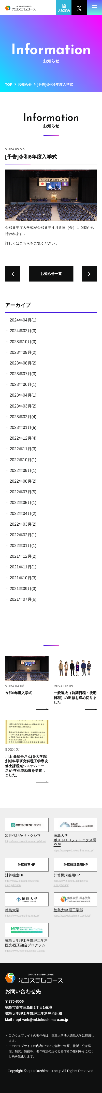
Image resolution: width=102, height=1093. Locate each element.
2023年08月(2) (23, 363)
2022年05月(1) (23, 502)
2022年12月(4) (23, 438)
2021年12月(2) (23, 556)
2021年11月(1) (23, 567)
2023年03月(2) (23, 406)
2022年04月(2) (23, 513)
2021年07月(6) (23, 599)
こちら (24, 243)
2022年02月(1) (23, 535)
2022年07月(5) (23, 492)
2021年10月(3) (23, 578)
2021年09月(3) (23, 588)
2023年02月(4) (23, 417)
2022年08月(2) (23, 481)
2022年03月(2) (23, 524)
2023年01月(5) (23, 427)
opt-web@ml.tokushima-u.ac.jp (42, 1020)
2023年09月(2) (23, 352)
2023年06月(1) (23, 384)
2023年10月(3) (23, 342)
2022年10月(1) (23, 460)
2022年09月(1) (23, 470)
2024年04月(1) (23, 320)
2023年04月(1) (23, 395)
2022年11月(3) (23, 449)
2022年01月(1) (23, 545)
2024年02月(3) (23, 331)
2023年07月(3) (23, 374)
